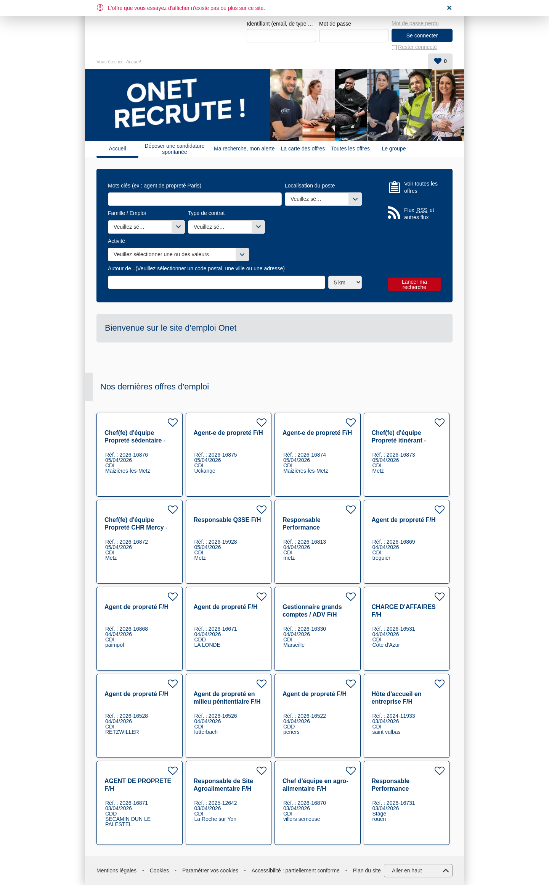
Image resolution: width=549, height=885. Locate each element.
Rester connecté (417, 47)
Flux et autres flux (419, 214)
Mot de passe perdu (415, 23)
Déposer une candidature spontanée (174, 149)
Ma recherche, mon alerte (244, 149)
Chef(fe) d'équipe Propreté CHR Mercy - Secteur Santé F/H (135, 527)
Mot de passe (335, 24)
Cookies (159, 870)
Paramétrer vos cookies (210, 870)
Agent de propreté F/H (404, 520)
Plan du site (367, 870)
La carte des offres (303, 149)
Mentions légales (116, 870)
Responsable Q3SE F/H (227, 520)
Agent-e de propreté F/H (228, 433)
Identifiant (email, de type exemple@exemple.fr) (281, 24)
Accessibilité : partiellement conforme (296, 870)
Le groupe (394, 149)
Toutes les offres (350, 149)
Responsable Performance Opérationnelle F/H (310, 527)
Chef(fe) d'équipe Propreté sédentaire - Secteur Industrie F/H (135, 440)
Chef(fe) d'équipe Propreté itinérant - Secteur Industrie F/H (402, 440)
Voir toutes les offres (421, 187)
